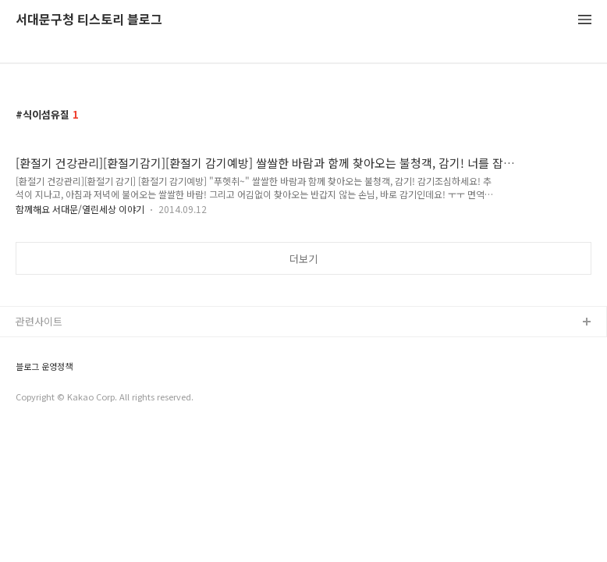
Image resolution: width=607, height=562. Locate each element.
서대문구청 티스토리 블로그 (89, 20)
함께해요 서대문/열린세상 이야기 (80, 208)
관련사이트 (39, 321)
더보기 (303, 258)
